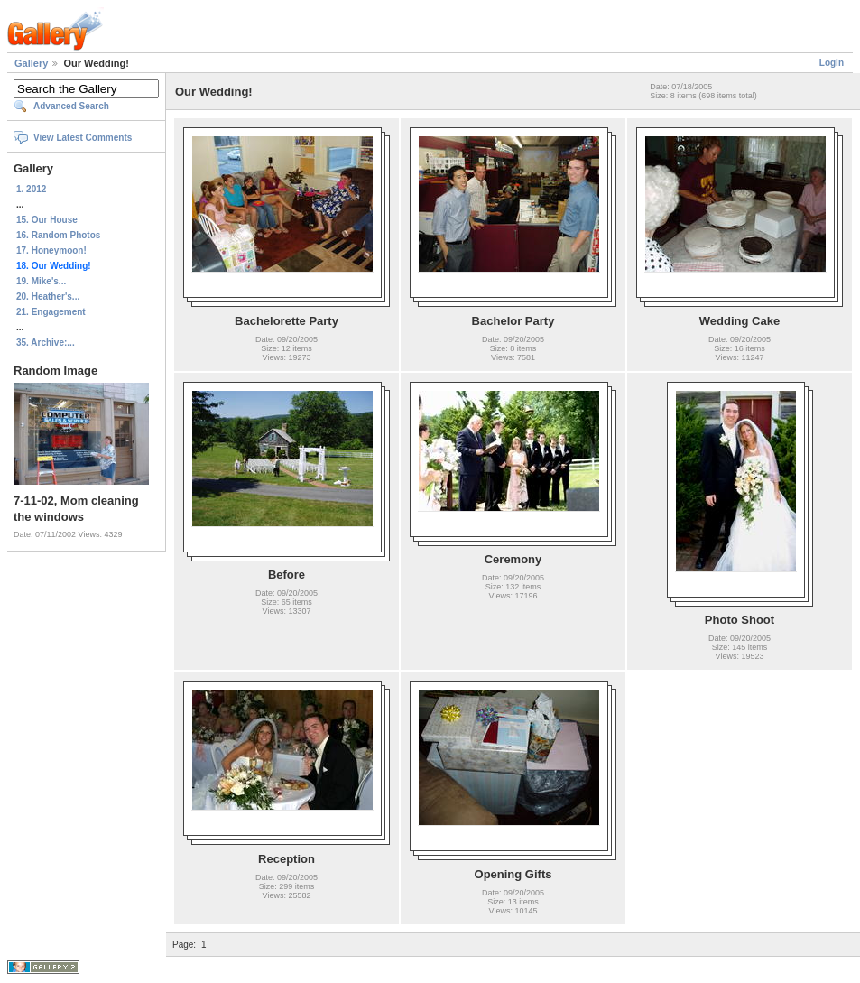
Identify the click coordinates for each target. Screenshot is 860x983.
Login (831, 63)
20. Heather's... (47, 296)
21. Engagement (51, 312)
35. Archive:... (45, 343)
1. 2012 (31, 189)
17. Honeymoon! (51, 250)
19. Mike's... (41, 281)
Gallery (31, 63)
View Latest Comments (82, 138)
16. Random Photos (58, 235)
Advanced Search (71, 106)
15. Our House (47, 220)
